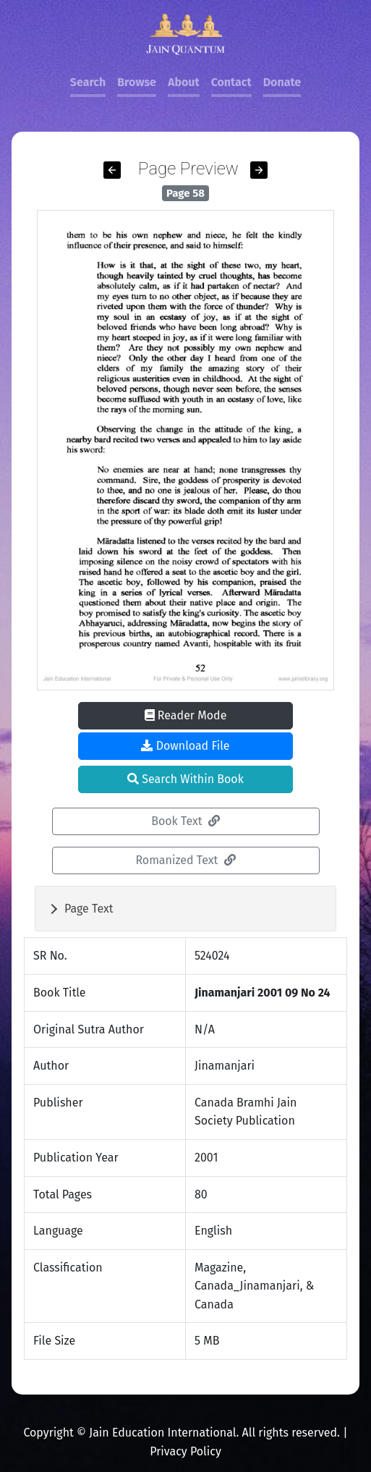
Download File (185, 746)
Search (88, 82)
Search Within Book (185, 779)
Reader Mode (186, 715)
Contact (231, 82)
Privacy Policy (185, 1451)
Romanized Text (185, 860)
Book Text (185, 821)
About (184, 82)
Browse (136, 82)
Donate (282, 82)
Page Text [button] (89, 908)
